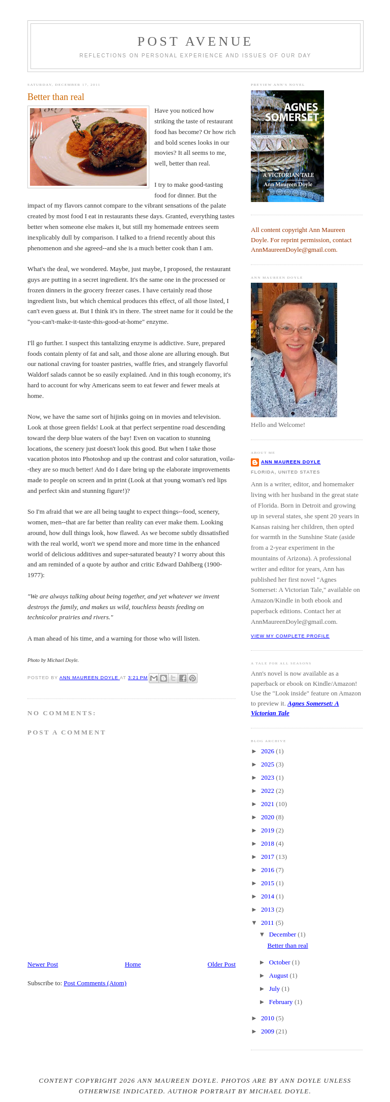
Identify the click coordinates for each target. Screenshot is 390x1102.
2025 (268, 764)
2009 (268, 1031)
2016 (268, 870)
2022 (268, 790)
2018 (268, 843)
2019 (268, 830)
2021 (268, 804)
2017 (268, 856)
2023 (268, 777)
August (279, 975)
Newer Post (42, 964)
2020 (268, 817)
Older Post (222, 964)
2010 (268, 1018)
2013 (268, 909)
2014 (268, 896)
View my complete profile (290, 636)
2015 (268, 883)
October (280, 962)
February (282, 1002)
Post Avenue (196, 41)
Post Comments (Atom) (95, 983)
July (275, 988)
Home (133, 964)
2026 (268, 751)
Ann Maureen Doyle (291, 461)
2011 (268, 922)
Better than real (287, 945)
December (283, 934)
